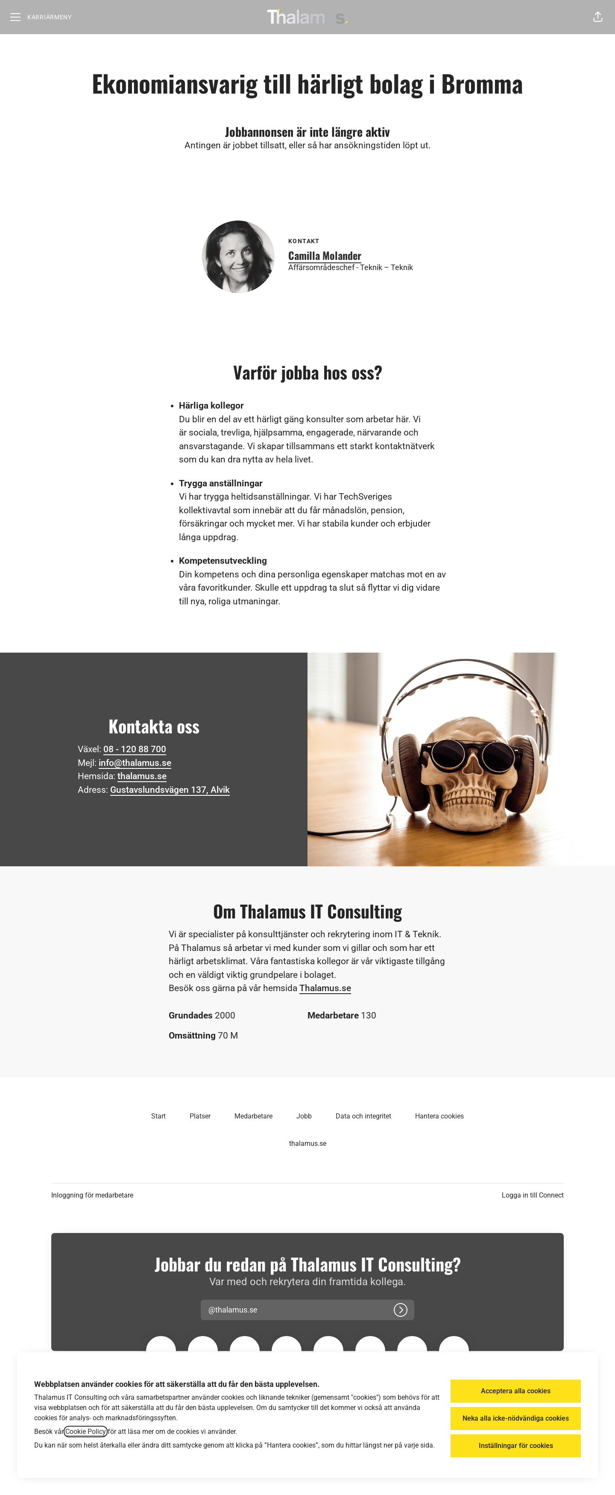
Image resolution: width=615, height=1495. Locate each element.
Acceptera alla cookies (516, 1391)
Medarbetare (253, 1116)
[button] (598, 17)
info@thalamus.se (135, 763)
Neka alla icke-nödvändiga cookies (516, 1418)
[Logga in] (400, 1310)
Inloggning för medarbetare (92, 1195)
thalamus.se (142, 776)
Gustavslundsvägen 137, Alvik (170, 790)
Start (158, 1116)
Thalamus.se (325, 988)
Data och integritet (363, 1116)
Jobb (304, 1116)
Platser (200, 1116)
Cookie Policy (85, 1431)
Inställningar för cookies (516, 1446)
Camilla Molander (324, 255)
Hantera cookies (439, 1116)
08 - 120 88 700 (134, 749)
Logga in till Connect (533, 1195)
